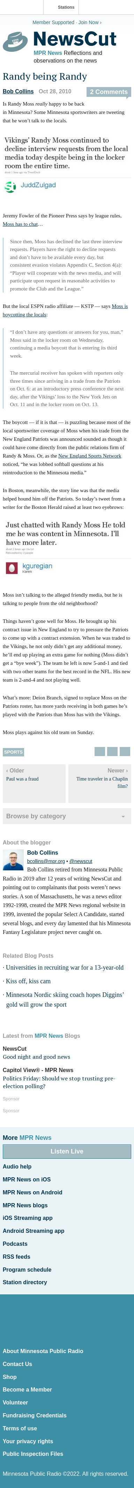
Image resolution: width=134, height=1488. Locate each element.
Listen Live (67, 1151)
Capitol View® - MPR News (38, 1070)
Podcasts (15, 1244)
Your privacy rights (28, 1441)
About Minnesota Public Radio (43, 1351)
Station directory (25, 1282)
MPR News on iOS (27, 1180)
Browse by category (36, 816)
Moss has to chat (20, 224)
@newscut (80, 861)
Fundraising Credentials (35, 1415)
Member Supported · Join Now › (67, 22)
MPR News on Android (32, 1192)
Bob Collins (18, 91)
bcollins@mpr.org (46, 861)
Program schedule (27, 1270)
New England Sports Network (89, 456)
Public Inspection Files (33, 1454)
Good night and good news (36, 1057)
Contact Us (17, 1364)
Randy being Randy (45, 76)
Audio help (17, 1167)
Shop (10, 1377)
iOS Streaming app (28, 1218)
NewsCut (15, 1049)
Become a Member (27, 1390)
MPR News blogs (25, 1205)
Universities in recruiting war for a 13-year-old (65, 967)
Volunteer (15, 1403)
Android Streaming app (34, 1231)
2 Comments (109, 91)
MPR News (48, 53)
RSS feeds (16, 1257)
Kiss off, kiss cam (28, 981)
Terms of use (20, 1428)
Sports (13, 752)
